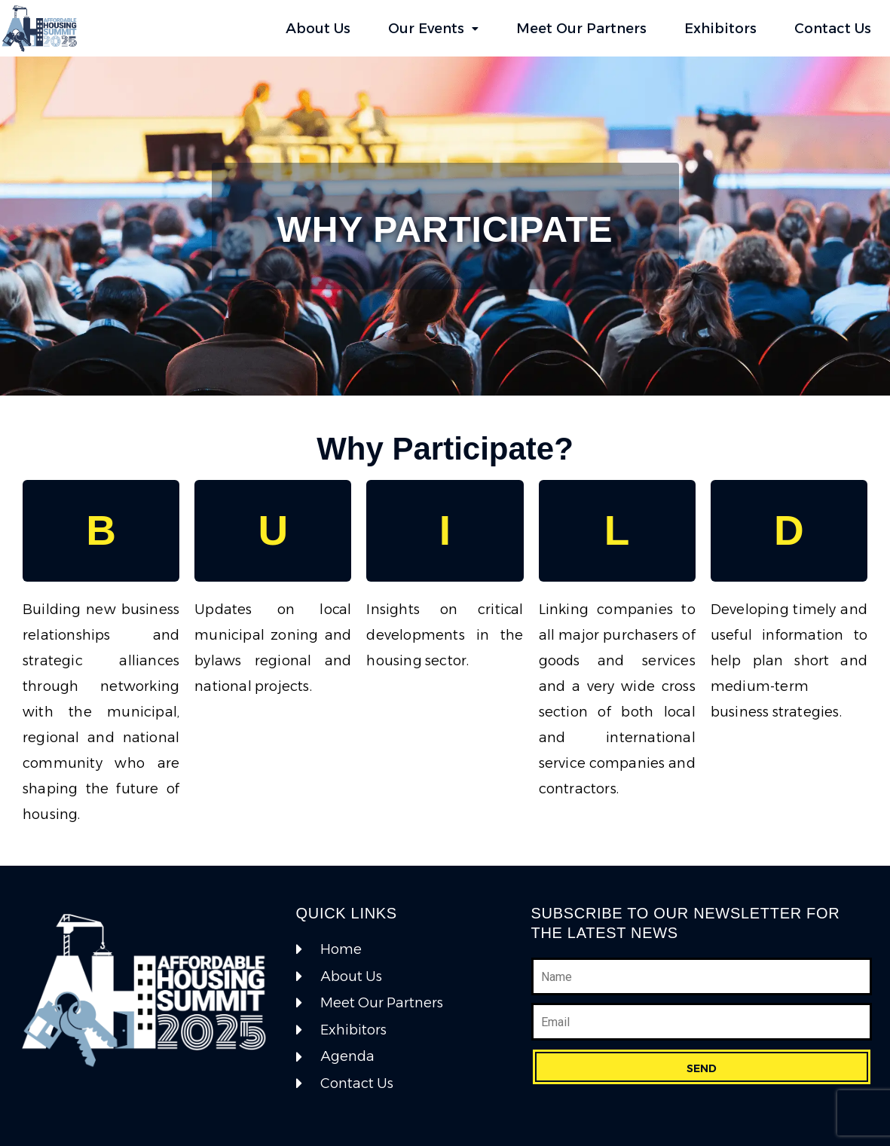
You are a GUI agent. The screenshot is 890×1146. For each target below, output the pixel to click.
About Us (318, 28)
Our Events (433, 28)
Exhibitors (720, 28)
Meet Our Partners (581, 28)
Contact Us (832, 28)
